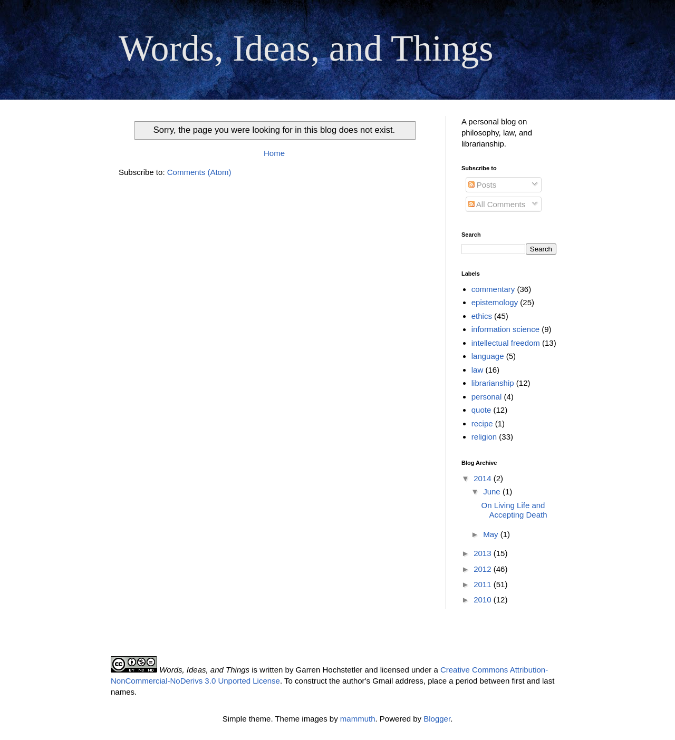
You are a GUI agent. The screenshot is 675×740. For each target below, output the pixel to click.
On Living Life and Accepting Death (514, 510)
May (491, 534)
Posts (482, 184)
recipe (482, 423)
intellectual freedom (505, 342)
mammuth (357, 718)
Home (274, 153)
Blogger (436, 718)
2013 (484, 553)
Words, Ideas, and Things (306, 48)
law (477, 369)
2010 (484, 599)
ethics (481, 315)
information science (505, 329)
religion (484, 436)
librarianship (492, 382)
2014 (484, 478)
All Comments (497, 204)
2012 (484, 568)
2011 (484, 584)
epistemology (494, 302)
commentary (493, 289)
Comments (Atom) (199, 172)
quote (481, 409)
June (493, 491)
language (487, 356)
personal (486, 396)
